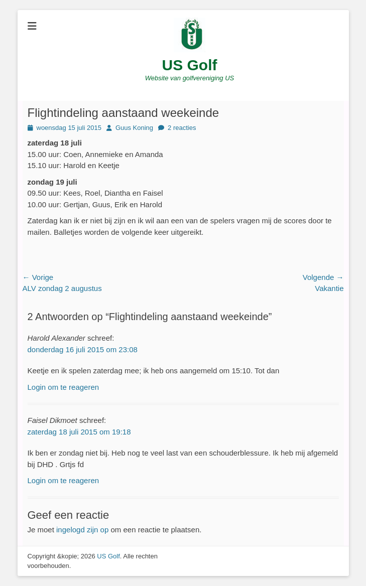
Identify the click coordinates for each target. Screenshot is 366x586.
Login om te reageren (63, 387)
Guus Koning (134, 127)
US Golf (189, 65)
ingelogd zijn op (82, 529)
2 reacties (182, 127)
